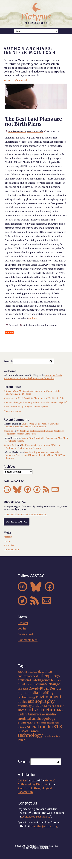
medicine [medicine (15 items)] (22, 723)
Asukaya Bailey (11, 445)
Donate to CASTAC (16, 521)
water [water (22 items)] (21, 739)
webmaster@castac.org (35, 816)
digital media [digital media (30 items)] (28, 693)
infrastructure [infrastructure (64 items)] (41, 709)
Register (8, 537)
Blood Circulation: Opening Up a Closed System (26, 407)
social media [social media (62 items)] (40, 726)
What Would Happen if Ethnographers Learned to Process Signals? (35, 402)
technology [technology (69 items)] (30, 735)
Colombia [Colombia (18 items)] (23, 689)
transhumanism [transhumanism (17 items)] (52, 736)
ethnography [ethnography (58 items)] (41, 701)
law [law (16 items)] (43, 715)
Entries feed (9, 545)
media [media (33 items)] (51, 714)
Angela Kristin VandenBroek (35, 848)
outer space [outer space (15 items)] (41, 723)
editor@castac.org (45, 826)
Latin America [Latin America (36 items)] (30, 714)
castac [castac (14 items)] (32, 685)
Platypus (36, 17)
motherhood (39, 325)
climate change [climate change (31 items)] (48, 684)
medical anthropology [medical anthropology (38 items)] (37, 718)
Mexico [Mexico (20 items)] (31, 722)
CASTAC (23, 780)
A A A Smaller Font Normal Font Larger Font (36, 31)
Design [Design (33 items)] (55, 688)
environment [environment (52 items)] (48, 696)
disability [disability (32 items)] (46, 693)
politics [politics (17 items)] (50, 722)
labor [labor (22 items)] (60, 710)
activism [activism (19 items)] (22, 671)
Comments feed (11, 549)
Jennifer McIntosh (17, 131)
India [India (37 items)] (22, 710)
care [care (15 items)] (27, 684)
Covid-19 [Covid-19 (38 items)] (36, 688)
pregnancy (52, 325)
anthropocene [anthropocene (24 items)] (27, 676)
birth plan (27, 325)
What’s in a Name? (12, 411)
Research (13, 325)
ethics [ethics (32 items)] (22, 702)
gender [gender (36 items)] (35, 705)
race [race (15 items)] (57, 723)
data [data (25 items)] (46, 688)
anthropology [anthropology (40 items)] (48, 676)
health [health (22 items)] (60, 705)
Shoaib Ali (8, 431)
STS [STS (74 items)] (57, 727)
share (10, 332)
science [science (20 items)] (22, 727)
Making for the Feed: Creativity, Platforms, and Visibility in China (34, 398)
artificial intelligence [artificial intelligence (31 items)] (34, 680)
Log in (7, 541)
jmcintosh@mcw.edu (16, 80)
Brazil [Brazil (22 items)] (21, 684)
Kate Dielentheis (35, 131)
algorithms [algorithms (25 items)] (44, 671)
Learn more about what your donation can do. (25, 514)
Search (8, 361)
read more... (34, 318)
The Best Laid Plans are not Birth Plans (33, 121)
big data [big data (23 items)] (56, 680)
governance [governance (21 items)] (49, 705)
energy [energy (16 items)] (32, 697)
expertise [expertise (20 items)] (23, 706)
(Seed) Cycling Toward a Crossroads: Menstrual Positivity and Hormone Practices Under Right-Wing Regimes (36, 455)
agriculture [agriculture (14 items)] (32, 672)
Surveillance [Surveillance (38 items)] (28, 731)
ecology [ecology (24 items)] (23, 697)
